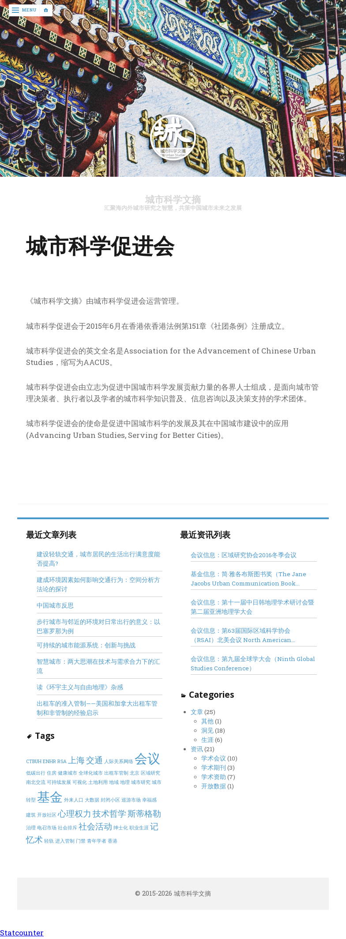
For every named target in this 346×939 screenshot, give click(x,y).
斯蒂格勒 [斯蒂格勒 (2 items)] (144, 813)
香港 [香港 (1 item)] (112, 841)
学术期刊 (213, 768)
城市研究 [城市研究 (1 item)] (140, 782)
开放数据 (213, 787)
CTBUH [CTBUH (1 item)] (33, 761)
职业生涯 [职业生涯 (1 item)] (139, 828)
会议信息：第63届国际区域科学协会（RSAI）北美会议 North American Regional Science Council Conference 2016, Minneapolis (246, 636)
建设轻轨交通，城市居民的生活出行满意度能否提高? (98, 558)
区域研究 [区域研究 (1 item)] (150, 773)
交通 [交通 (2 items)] (94, 759)
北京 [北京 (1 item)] (134, 773)
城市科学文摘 (173, 199)
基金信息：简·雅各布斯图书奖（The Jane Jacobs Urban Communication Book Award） (248, 579)
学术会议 (213, 758)
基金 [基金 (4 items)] (50, 797)
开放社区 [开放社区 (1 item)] (46, 815)
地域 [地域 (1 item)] (114, 782)
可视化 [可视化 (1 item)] (79, 782)
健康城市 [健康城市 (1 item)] (67, 773)
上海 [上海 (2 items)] (76, 759)
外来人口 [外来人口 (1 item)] (73, 800)
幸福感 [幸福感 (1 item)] (149, 800)
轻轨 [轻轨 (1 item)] (49, 841)
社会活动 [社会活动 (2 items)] (95, 826)
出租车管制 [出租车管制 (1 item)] (116, 773)
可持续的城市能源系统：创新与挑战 (86, 646)
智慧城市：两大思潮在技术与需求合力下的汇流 (98, 666)
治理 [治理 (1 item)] (31, 828)
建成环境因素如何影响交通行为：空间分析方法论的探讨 (98, 584)
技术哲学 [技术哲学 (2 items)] (109, 813)
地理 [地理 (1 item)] (125, 782)
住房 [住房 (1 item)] (51, 773)
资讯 (197, 749)
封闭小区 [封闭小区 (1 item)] (110, 800)
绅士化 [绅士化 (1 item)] (120, 828)
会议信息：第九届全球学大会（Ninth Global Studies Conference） (253, 664)
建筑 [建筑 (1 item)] (31, 815)
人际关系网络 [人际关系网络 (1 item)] (118, 761)
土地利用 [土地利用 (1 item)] (98, 782)
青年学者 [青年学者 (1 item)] (96, 841)
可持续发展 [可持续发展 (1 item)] (59, 782)
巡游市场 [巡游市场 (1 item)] (131, 800)
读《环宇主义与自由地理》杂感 (80, 688)
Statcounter (22, 933)
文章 (197, 712)
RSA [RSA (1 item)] (62, 761)
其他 (207, 721)
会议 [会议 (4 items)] (147, 758)
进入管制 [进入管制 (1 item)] (65, 841)
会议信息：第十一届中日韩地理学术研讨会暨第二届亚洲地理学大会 (252, 607)
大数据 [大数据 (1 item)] (92, 800)
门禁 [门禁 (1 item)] (81, 841)
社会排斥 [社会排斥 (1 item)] (67, 828)
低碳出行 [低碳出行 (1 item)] (35, 773)
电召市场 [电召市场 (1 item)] (46, 828)
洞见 (207, 730)
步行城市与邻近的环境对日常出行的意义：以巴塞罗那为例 (98, 626)
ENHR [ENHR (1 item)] (49, 761)
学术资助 (213, 777)
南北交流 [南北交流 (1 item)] (35, 782)
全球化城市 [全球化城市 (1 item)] (91, 773)
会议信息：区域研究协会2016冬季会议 (244, 555)
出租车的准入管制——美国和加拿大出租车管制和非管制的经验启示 (97, 708)
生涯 (207, 740)
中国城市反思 (55, 606)
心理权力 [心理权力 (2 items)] (74, 813)
